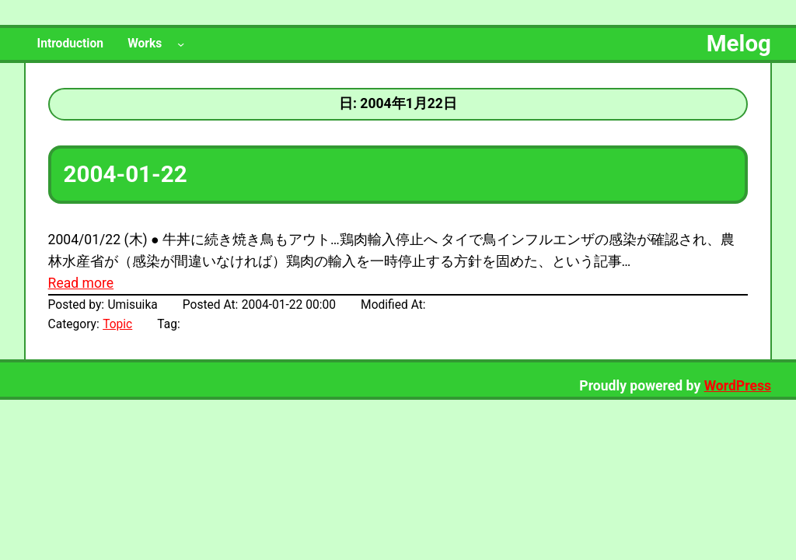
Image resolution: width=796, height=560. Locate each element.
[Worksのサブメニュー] (180, 43)
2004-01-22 (125, 174)
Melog (739, 43)
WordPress (737, 386)
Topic (117, 324)
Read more (81, 283)
